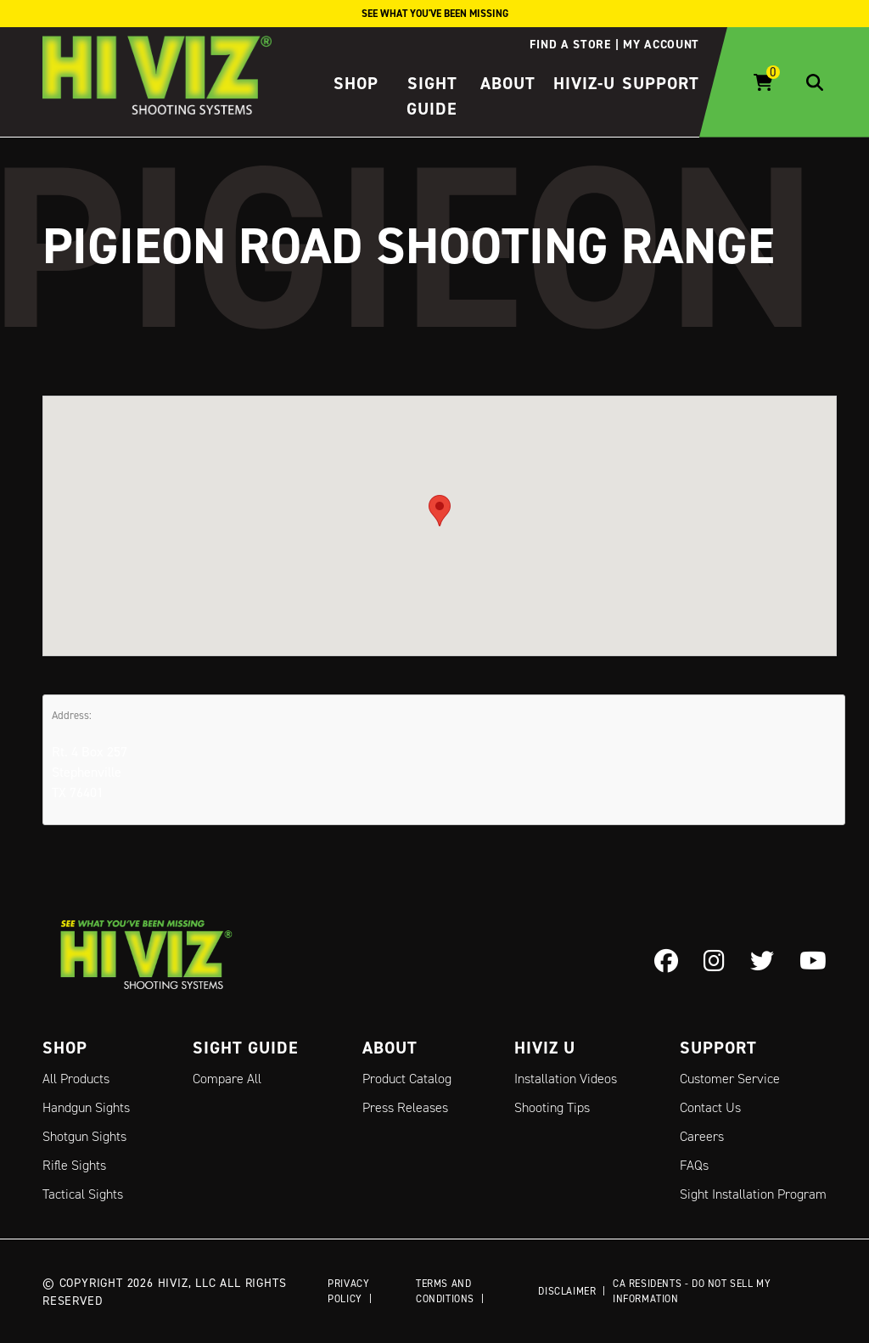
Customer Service (730, 1078)
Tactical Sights (82, 1194)
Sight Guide (246, 1048)
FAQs (694, 1165)
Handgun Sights (86, 1107)
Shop (356, 83)
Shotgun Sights (84, 1136)
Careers (702, 1136)
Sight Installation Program (753, 1194)
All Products (75, 1078)
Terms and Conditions (445, 1291)
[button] (440, 509)
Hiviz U (544, 1048)
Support (660, 83)
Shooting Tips (552, 1107)
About (507, 83)
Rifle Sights (74, 1165)
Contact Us (710, 1107)
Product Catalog (406, 1078)
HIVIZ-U (584, 83)
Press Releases (405, 1107)
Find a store (570, 44)
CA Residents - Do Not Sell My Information (692, 1291)
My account (661, 44)
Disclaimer (567, 1290)
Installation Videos (565, 1078)
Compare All (227, 1078)
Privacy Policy (348, 1291)
